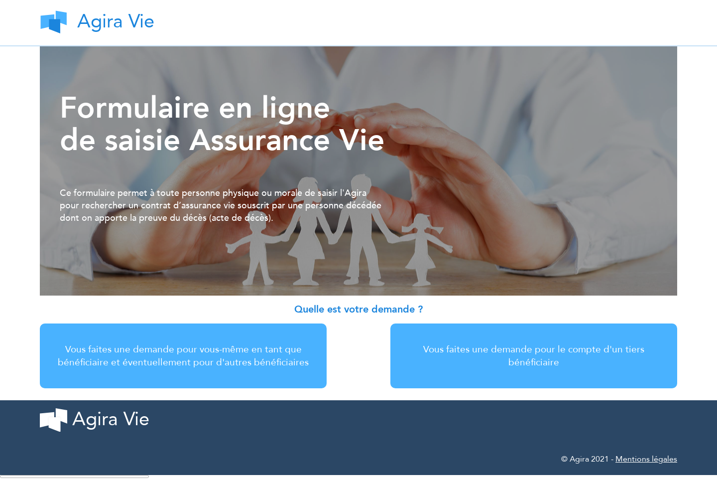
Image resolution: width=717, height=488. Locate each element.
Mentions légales (646, 459)
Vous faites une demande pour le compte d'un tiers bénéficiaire (533, 356)
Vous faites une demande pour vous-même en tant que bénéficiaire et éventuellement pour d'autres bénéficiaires (183, 356)
